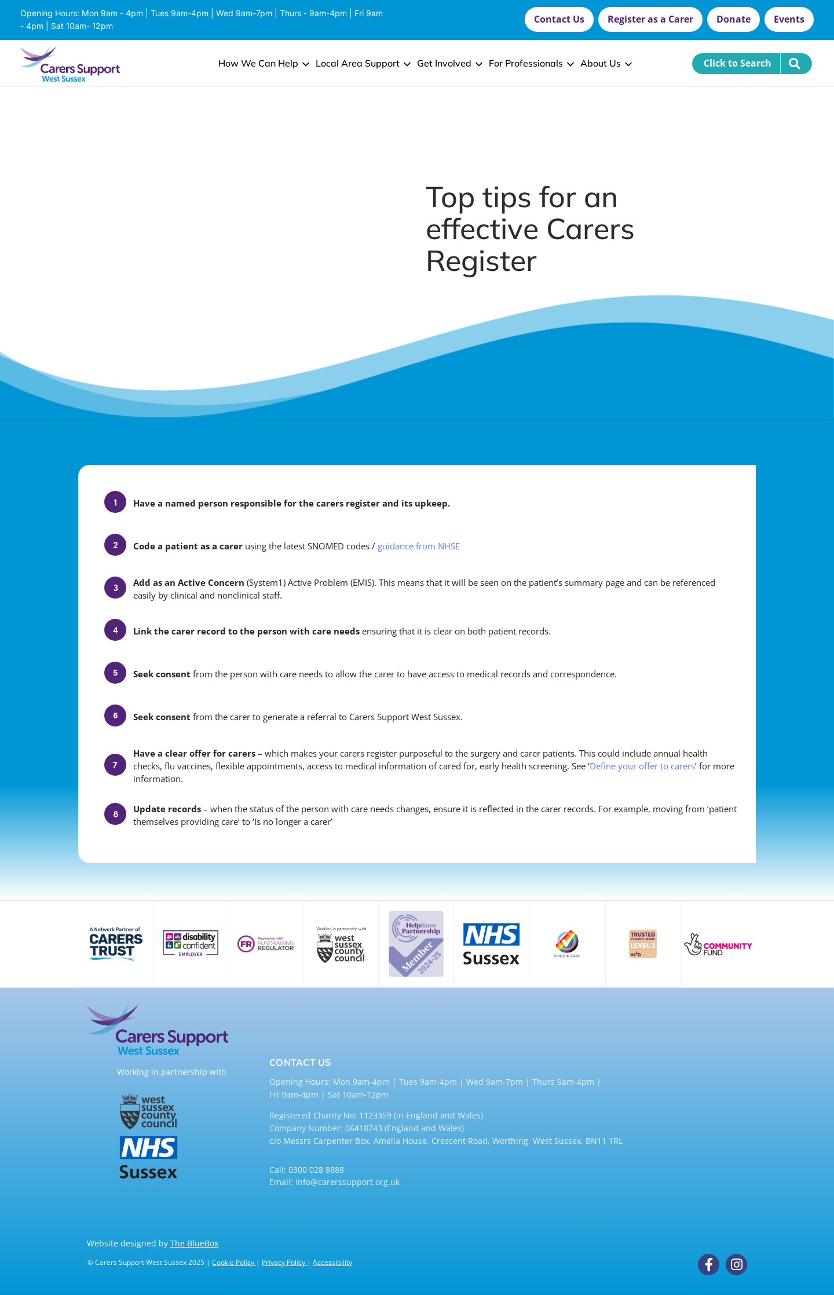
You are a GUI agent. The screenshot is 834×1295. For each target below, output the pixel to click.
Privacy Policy (284, 1262)
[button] (559, 19)
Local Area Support (362, 63)
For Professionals (530, 63)
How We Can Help (262, 63)
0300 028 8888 (316, 1169)
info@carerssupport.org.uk (347, 1181)
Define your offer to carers (642, 766)
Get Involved (448, 63)
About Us (605, 63)
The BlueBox (194, 1243)
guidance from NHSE (419, 546)
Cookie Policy (234, 1262)
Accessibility (332, 1262)
